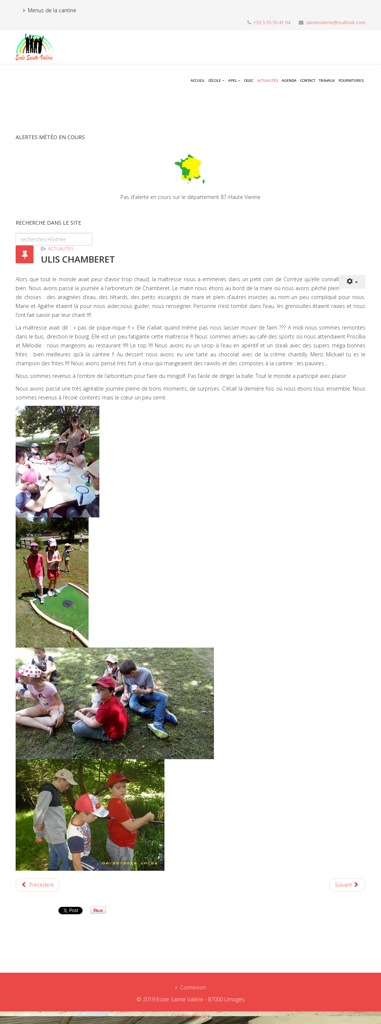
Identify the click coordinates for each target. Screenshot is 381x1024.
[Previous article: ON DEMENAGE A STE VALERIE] (38, 885)
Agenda (289, 80)
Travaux (327, 80)
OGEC (248, 80)
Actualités (267, 80)
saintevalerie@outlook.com (335, 22)
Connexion (193, 987)
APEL (232, 80)
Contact (307, 80)
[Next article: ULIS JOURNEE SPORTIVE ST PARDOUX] (347, 885)
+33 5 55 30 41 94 (271, 22)
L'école (214, 80)
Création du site (191, 1015)
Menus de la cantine (52, 10)
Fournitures (351, 80)
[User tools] (352, 282)
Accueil (197, 80)
